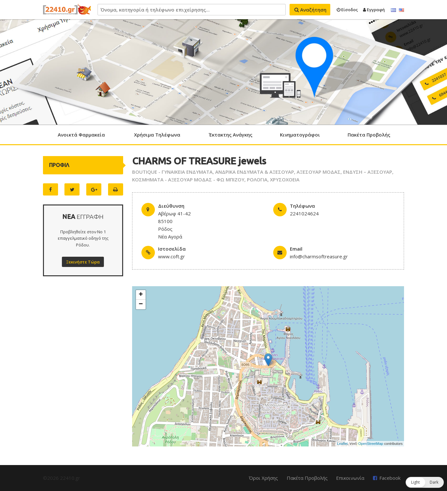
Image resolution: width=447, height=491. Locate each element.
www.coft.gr (171, 256)
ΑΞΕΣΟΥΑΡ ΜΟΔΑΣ (319, 172)
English (401, 10)
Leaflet (342, 443)
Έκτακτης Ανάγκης (230, 134)
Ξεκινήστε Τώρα (83, 262)
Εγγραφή (374, 9)
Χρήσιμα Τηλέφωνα (157, 134)
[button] (425, 482)
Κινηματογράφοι (300, 134)
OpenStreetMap (370, 443)
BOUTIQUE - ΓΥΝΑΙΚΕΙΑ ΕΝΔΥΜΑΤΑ (172, 172)
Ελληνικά (393, 10)
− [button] (141, 304)
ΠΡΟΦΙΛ (59, 165)
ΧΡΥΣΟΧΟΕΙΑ (284, 179)
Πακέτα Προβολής (369, 134)
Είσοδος (347, 9)
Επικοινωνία (350, 478)
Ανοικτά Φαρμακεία (81, 134)
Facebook (390, 478)
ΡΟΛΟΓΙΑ (257, 179)
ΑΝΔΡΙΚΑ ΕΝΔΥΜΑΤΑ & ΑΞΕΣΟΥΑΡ (254, 172)
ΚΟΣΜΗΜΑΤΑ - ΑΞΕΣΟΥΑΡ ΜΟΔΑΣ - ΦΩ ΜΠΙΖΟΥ (188, 179)
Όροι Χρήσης (263, 478)
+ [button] (141, 295)
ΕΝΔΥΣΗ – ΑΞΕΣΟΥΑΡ (367, 172)
